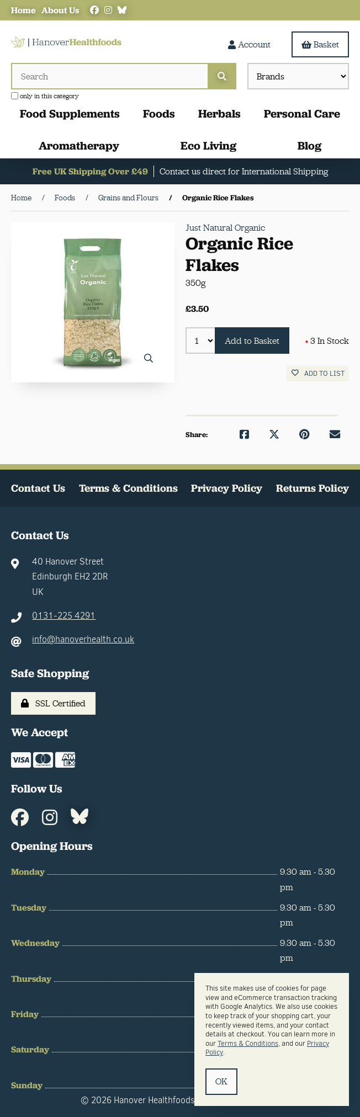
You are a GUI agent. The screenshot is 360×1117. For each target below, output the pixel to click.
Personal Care (302, 113)
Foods (159, 113)
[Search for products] (109, 76)
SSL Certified (53, 703)
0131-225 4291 (64, 615)
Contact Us (38, 488)
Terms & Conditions (128, 488)
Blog (309, 145)
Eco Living (208, 145)
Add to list (318, 373)
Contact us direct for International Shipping (244, 171)
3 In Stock (327, 341)
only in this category (45, 96)
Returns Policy (312, 488)
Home (23, 10)
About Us (60, 10)
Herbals (219, 113)
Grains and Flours (128, 198)
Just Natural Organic (225, 227)
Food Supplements (70, 113)
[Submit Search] (222, 76)
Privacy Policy (226, 488)
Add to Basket (252, 341)
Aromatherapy (79, 145)
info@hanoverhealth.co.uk (83, 639)
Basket (320, 44)
